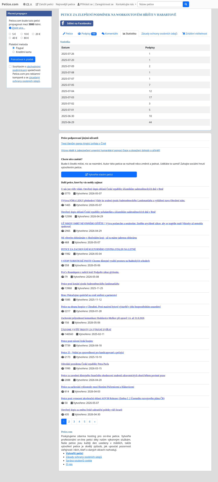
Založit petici (44, 4)
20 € (38, 125)
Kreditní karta (23, 143)
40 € (14, 129)
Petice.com (10, 4)
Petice (68, 33)
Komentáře (110, 33)
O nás (69, 464)
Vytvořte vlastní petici (99, 174)
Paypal (20, 139)
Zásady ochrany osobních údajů (159, 33)
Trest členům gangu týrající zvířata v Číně (83, 143)
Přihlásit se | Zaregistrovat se (95, 4)
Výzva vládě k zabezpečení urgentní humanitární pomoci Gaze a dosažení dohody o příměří (110, 150)
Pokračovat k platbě (22, 150)
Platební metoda (18, 135)
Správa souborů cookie (79, 460)
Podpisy (87, 33)
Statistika (129, 33)
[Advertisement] (29, 54)
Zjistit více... (17, 119)
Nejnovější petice (65, 4)
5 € (14, 125)
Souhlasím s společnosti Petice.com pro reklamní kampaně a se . (26, 165)
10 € (26, 125)
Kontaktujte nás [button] (125, 4)
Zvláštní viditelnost (194, 33)
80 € (26, 129)
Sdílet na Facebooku (75, 23)
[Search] (160, 4)
